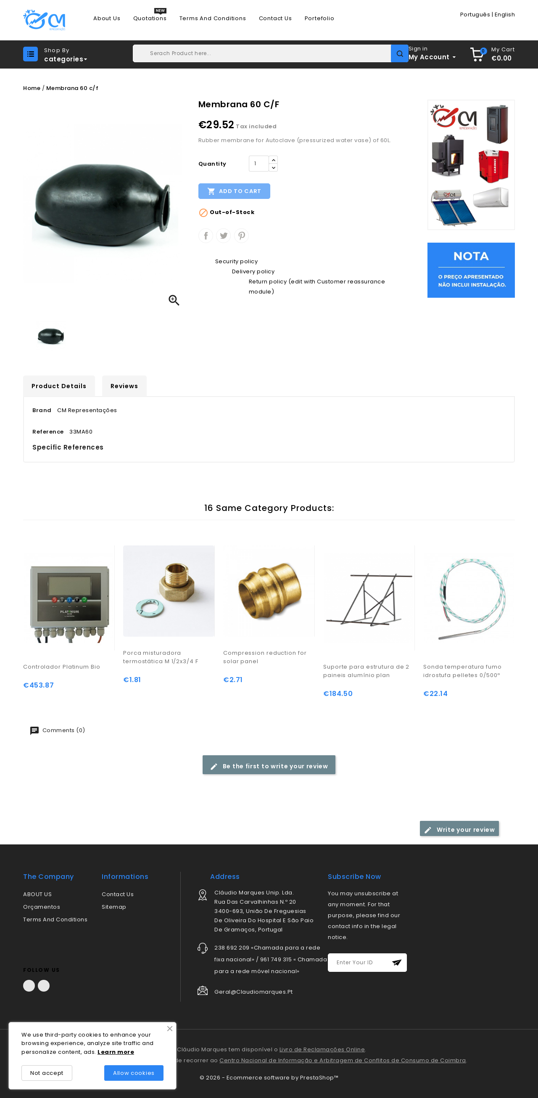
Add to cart (234, 191)
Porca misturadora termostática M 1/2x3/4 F (160, 657)
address (225, 876)
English (505, 15)
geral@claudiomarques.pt (253, 992)
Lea (103, 1052)
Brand (42, 410)
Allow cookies (134, 1073)
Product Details (59, 386)
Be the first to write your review (269, 766)
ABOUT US (37, 894)
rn (112, 1052)
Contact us (275, 18)
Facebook (29, 986)
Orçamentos (41, 907)
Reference (48, 432)
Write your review (459, 829)
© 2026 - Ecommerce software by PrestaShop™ (269, 1078)
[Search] (270, 53)
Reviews (124, 386)
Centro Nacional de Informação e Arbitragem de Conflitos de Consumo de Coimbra (342, 1060)
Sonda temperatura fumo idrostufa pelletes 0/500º (462, 671)
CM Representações (87, 410)
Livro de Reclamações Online (322, 1049)
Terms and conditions (212, 18)
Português (475, 15)
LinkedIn (44, 986)
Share (206, 236)
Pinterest (241, 236)
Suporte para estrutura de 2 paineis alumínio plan (366, 671)
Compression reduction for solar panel (265, 657)
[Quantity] (259, 164)
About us (106, 18)
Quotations (150, 18)
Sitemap (114, 907)
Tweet (223, 236)
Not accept (46, 1073)
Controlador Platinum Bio (61, 667)
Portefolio (320, 18)
